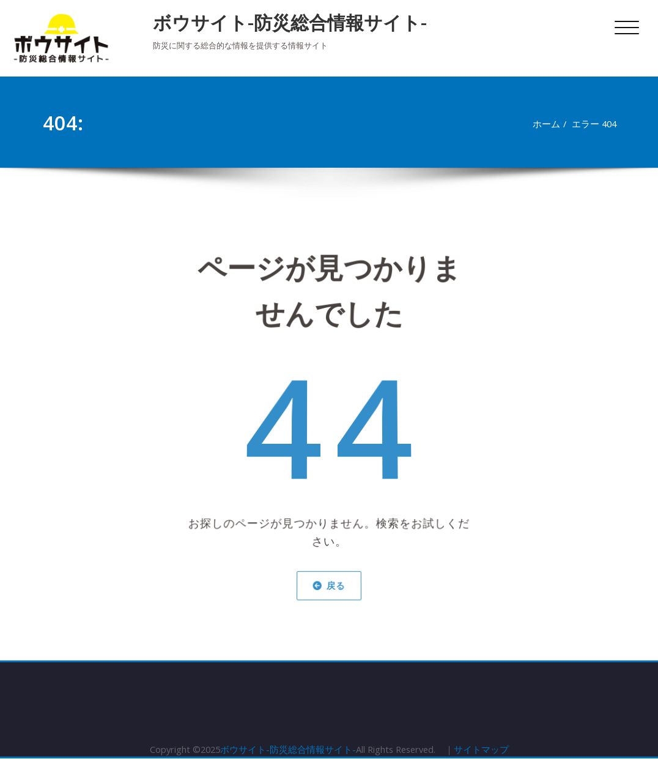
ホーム (549, 124)
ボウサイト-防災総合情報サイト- (290, 22)
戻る (329, 579)
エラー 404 (598, 124)
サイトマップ (484, 750)
